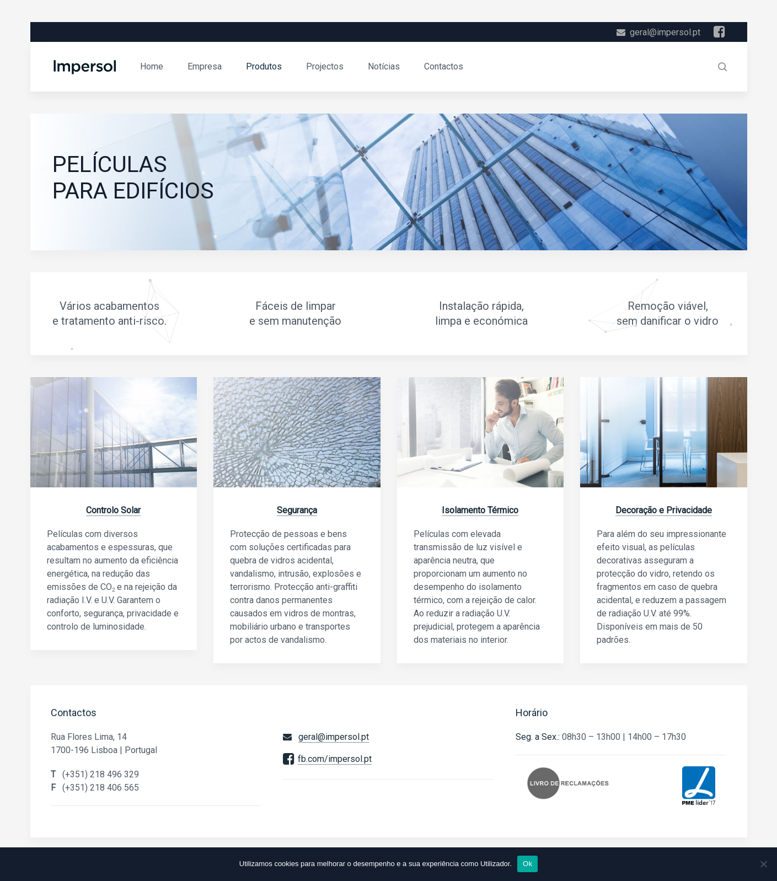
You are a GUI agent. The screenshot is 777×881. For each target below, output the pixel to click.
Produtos (264, 66)
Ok (527, 863)
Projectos (325, 66)
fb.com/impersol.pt (335, 759)
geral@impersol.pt (665, 32)
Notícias (384, 66)
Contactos (443, 66)
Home (151, 66)
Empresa (204, 66)
